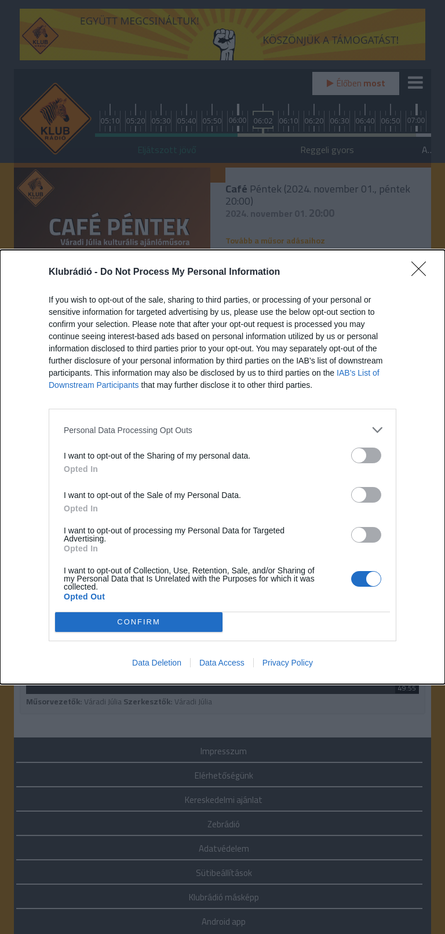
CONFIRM (139, 622)
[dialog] (222, 467)
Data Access (222, 662)
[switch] (366, 455)
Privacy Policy (287, 662)
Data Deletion (156, 662)
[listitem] (222, 430)
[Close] (422, 272)
